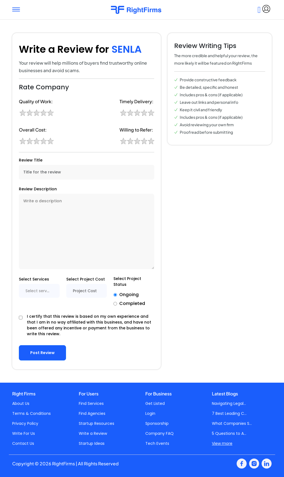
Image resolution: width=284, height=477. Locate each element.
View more (222, 443)
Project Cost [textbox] (85, 291)
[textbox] (39, 291)
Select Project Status (127, 281)
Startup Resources (96, 423)
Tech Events (157, 443)
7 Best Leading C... (229, 413)
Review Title (30, 160)
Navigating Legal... (229, 403)
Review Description (38, 189)
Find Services (91, 403)
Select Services (34, 279)
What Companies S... (232, 423)
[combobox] (39, 291)
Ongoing (129, 294)
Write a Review (93, 433)
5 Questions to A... (229, 433)
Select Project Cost (85, 279)
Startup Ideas (92, 443)
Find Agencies (92, 413)
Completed (132, 303)
